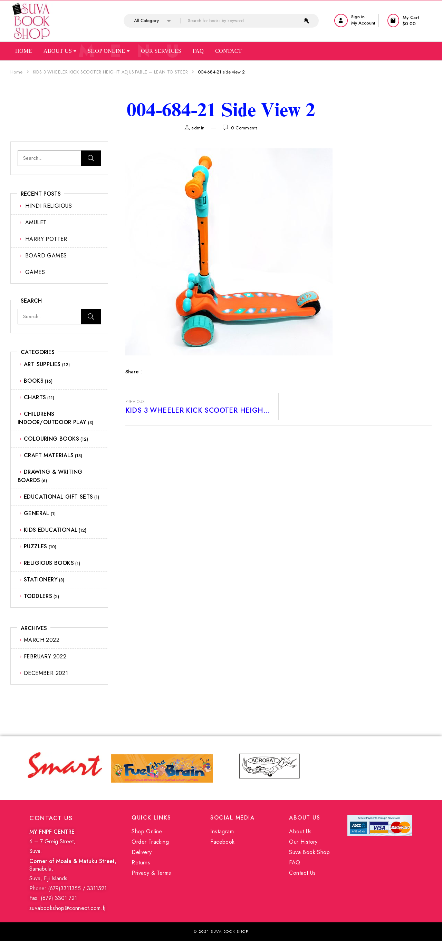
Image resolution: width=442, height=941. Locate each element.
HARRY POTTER (46, 239)
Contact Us (302, 873)
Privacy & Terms (151, 873)
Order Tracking (150, 842)
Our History (303, 842)
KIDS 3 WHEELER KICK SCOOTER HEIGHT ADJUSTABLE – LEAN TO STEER (110, 72)
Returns (141, 862)
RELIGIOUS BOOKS (49, 563)
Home (23, 51)
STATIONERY (41, 580)
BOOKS (34, 381)
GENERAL (36, 513)
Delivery (142, 852)
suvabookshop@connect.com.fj (67, 908)
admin (197, 128)
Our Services (161, 51)
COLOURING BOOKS (51, 439)
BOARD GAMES (46, 255)
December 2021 (46, 673)
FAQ (294, 862)
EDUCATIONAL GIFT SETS (58, 497)
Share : (133, 371)
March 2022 (41, 640)
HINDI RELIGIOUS (48, 206)
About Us (60, 51)
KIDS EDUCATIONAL (50, 530)
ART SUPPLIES (42, 364)
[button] (409, 20)
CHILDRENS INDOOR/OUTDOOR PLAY (52, 418)
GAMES (35, 272)
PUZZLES (35, 546)
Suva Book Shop (309, 852)
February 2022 (45, 656)
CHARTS (35, 397)
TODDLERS (38, 596)
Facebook (222, 842)
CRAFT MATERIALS (49, 455)
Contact (228, 51)
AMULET (35, 222)
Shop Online (108, 51)
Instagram (222, 831)
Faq (198, 51)
